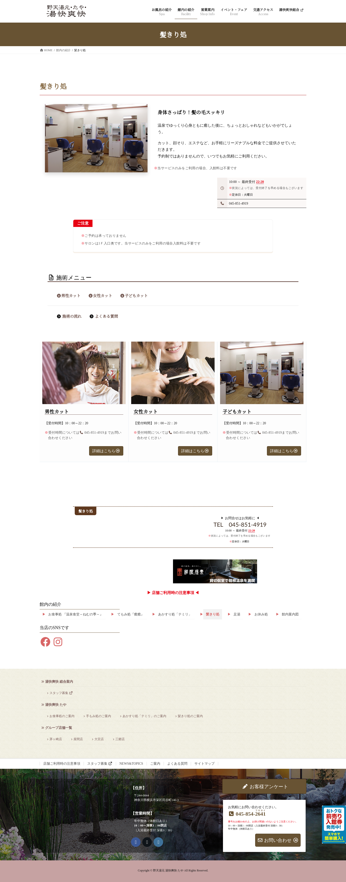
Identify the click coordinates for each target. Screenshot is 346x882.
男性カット (68, 295)
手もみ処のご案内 (98, 716)
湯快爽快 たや (55, 705)
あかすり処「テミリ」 (175, 614)
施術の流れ (71, 316)
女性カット (100, 295)
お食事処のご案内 (61, 716)
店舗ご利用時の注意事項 (61, 763)
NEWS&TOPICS (131, 763)
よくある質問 (106, 316)
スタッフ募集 (61, 693)
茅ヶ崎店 (55, 739)
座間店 (78, 739)
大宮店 (99, 739)
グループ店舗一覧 (58, 728)
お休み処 (261, 614)
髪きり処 (212, 614)
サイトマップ (204, 763)
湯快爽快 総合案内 (59, 681)
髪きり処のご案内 (190, 716)
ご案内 (155, 763)
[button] (106, 451)
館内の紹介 (50, 604)
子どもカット (134, 295)
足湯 (237, 614)
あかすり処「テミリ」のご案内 (144, 716)
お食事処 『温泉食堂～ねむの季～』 (75, 614)
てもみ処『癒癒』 (130, 614)
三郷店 (120, 739)
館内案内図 (290, 614)
